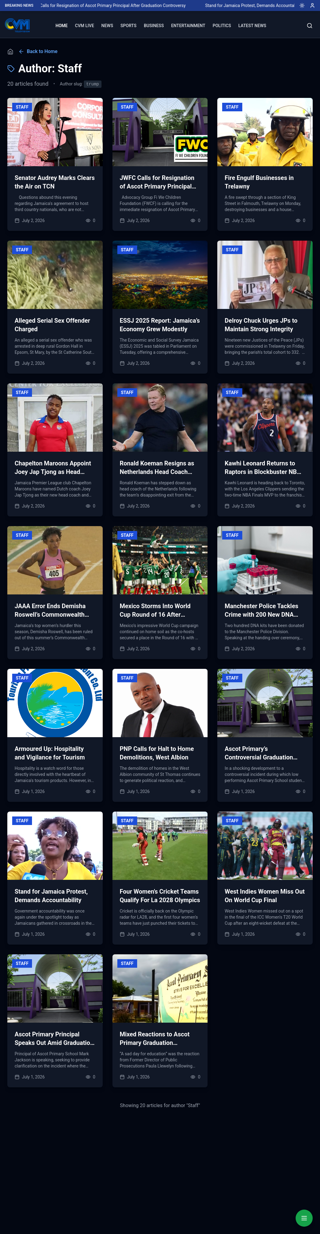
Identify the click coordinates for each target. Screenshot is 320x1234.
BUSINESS (154, 25)
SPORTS (128, 25)
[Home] (10, 51)
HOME (61, 25)
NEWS (107, 25)
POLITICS (222, 25)
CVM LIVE (84, 25)
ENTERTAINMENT (188, 25)
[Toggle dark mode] (299, 5)
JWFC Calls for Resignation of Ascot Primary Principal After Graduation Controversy (138, 5)
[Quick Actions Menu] (304, 1218)
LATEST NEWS (252, 25)
